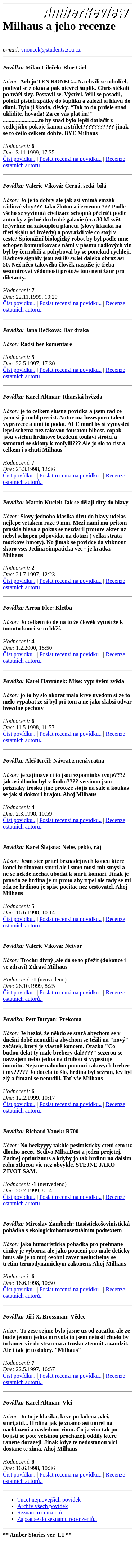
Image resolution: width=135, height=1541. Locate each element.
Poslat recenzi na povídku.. (70, 159)
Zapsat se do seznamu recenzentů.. (57, 1519)
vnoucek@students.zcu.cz (51, 50)
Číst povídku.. (19, 159)
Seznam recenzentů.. (41, 1512)
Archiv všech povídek (42, 1506)
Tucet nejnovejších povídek (49, 1500)
